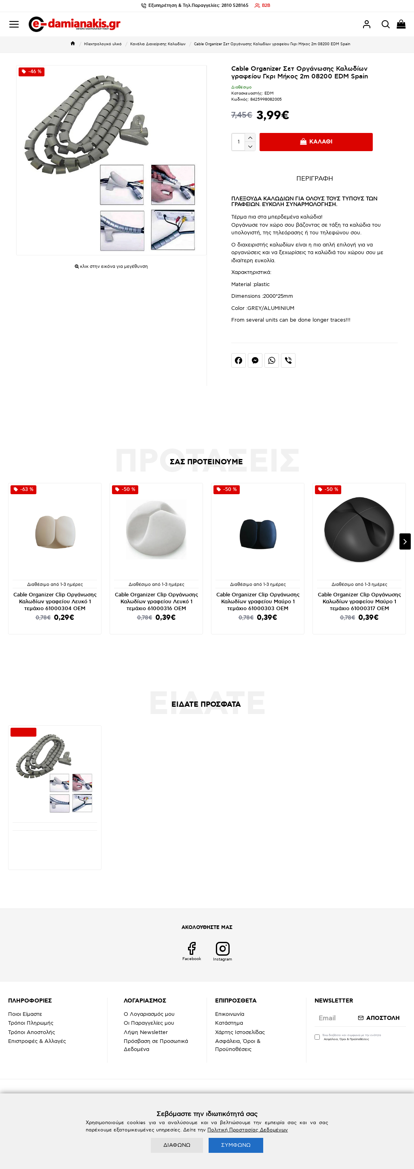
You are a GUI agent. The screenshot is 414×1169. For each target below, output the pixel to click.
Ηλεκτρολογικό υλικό (103, 44)
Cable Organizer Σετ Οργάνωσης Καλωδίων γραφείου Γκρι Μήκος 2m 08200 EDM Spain (55, 844)
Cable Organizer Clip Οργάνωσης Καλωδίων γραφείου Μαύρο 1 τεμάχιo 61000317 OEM (359, 602)
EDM (269, 93)
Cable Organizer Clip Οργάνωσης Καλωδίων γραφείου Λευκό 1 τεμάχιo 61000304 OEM (55, 602)
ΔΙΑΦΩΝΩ (176, 1145)
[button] (405, 541)
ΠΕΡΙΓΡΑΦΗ (314, 179)
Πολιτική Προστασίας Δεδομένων (247, 1130)
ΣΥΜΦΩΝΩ (236, 1145)
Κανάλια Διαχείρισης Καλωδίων (158, 44)
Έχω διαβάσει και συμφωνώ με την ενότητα (348, 1038)
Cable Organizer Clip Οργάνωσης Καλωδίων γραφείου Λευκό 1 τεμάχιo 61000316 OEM (156, 602)
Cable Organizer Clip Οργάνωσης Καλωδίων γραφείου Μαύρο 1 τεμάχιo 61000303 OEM (258, 602)
